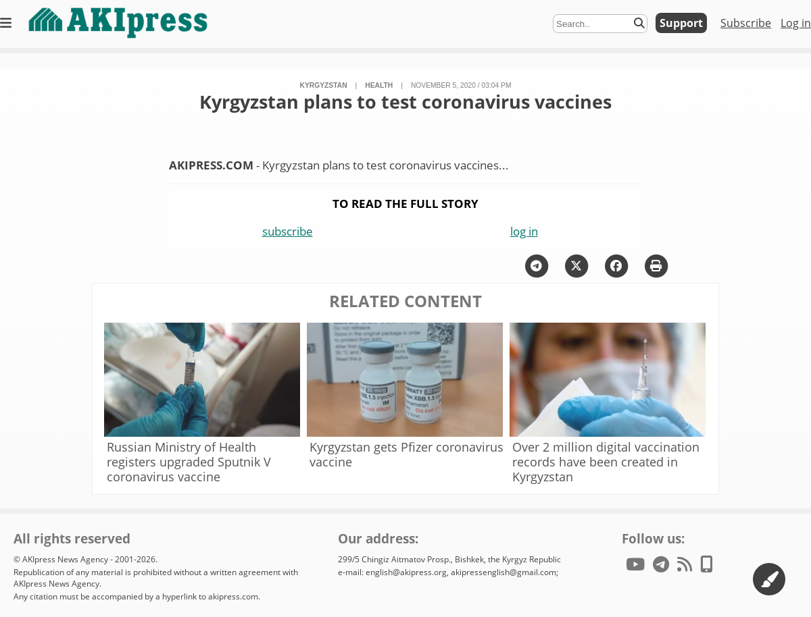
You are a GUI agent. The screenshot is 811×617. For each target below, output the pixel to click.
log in (524, 231)
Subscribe (745, 23)
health (379, 85)
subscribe (287, 231)
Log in (796, 23)
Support (681, 23)
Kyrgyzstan (323, 85)
